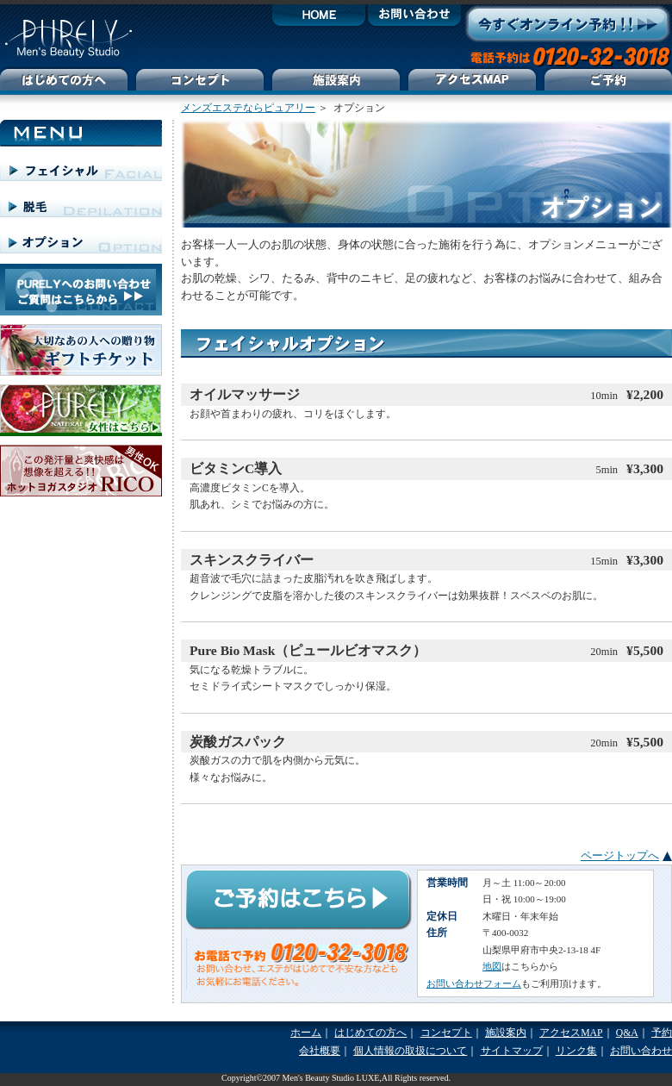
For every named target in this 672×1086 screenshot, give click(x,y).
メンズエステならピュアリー (248, 108)
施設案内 (505, 1033)
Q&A (627, 1033)
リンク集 (576, 1051)
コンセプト (446, 1033)
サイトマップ (512, 1051)
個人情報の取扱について (410, 1051)
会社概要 (319, 1051)
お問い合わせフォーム (473, 983)
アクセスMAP (570, 1033)
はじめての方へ (370, 1033)
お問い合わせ (641, 1051)
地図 (491, 966)
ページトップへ (620, 855)
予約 (661, 1033)
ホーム (305, 1033)
